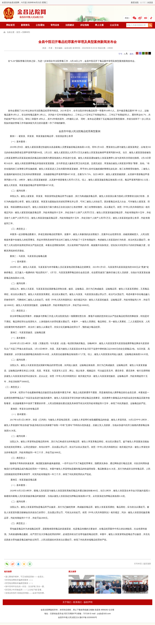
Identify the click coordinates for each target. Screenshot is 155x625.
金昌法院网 (25, 13)
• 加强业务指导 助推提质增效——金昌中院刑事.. (24, 593)
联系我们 (77, 602)
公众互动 (114, 25)
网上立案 (99, 25)
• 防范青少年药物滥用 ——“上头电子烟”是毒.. (23, 590)
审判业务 (55, 25)
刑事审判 (26, 32)
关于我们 (67, 602)
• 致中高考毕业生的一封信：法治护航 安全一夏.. (24, 586)
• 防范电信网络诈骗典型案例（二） (19, 580)
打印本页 (138, 564)
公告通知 (40, 25)
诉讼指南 (84, 25)
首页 (18, 32)
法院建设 (69, 25)
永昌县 (150, 2)
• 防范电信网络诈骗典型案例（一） (19, 583)
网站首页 (10, 25)
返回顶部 (147, 564)
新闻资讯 (25, 25)
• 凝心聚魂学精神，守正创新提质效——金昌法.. (24, 577)
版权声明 (88, 602)
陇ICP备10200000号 (88, 617)
